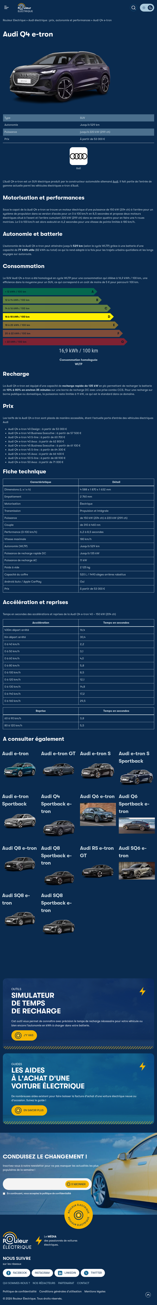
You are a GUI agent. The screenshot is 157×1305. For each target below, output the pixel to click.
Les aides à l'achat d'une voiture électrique (48, 1078)
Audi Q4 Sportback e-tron (56, 804)
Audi (78, 168)
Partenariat (66, 1283)
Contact (83, 1283)
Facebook (20, 1272)
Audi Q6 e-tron (97, 796)
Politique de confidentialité (19, 1291)
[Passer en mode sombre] (147, 8)
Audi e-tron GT (58, 753)
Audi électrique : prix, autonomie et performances (59, 20)
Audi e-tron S (95, 753)
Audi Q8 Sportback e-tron (56, 855)
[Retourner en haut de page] (148, 1295)
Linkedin (70, 1272)
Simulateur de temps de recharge (36, 1003)
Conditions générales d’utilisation (60, 1291)
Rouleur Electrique (14, 20)
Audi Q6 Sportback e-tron (134, 804)
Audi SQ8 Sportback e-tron (56, 903)
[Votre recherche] (133, 8)
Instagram (42, 1272)
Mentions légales (94, 1291)
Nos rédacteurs (44, 1283)
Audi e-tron (15, 753)
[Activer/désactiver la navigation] (6, 7)
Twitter (96, 1272)
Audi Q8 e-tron (19, 848)
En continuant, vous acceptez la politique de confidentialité (39, 1193)
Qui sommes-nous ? (16, 1283)
